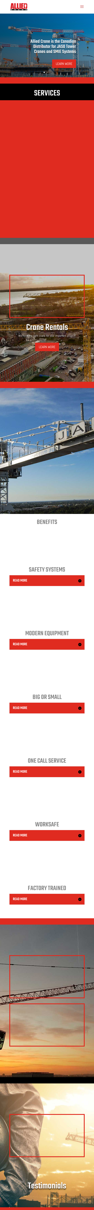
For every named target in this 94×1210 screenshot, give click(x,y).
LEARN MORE (64, 64)
